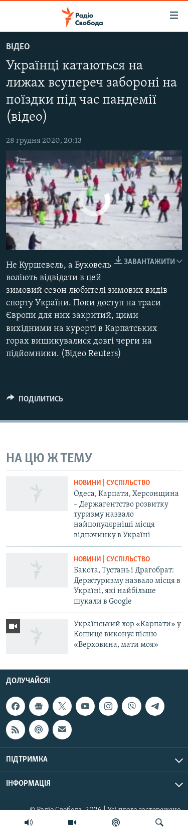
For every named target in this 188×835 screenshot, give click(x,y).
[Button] (35, 401)
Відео (18, 47)
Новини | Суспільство (112, 483)
